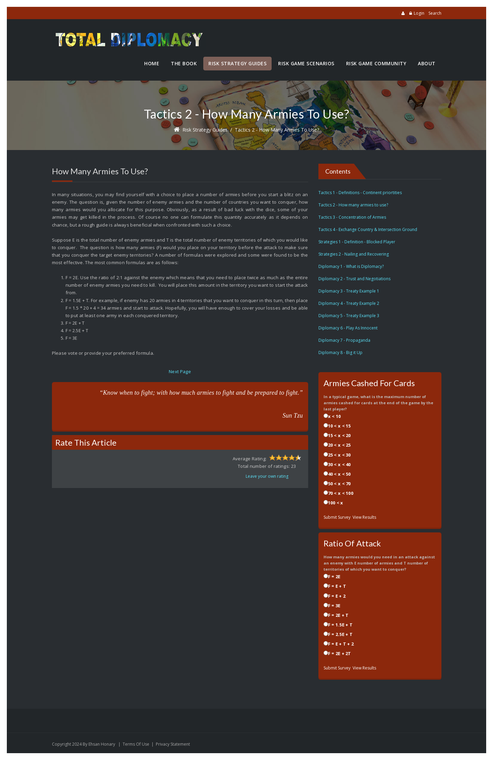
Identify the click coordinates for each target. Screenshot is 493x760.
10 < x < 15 (339, 426)
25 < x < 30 (339, 455)
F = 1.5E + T (340, 625)
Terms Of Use (136, 744)
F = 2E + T (338, 615)
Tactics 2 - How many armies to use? (277, 129)
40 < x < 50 (339, 474)
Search (434, 13)
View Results (364, 517)
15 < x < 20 (339, 435)
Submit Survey (337, 517)
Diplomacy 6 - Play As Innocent (348, 328)
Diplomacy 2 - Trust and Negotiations (354, 279)
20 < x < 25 (339, 445)
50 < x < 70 (339, 483)
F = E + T (337, 586)
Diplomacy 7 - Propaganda (344, 340)
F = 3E (334, 605)
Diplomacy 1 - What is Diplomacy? (351, 266)
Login (419, 13)
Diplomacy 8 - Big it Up (340, 352)
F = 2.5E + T (340, 634)
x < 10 (334, 416)
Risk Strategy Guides (205, 129)
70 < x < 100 (341, 493)
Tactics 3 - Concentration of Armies (352, 217)
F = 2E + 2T (339, 653)
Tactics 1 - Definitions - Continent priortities (360, 192)
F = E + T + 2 (341, 644)
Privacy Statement (173, 744)
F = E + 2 (337, 596)
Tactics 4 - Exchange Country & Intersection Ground (367, 229)
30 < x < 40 (339, 464)
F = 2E (334, 576)
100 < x (335, 503)
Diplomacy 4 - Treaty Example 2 (348, 303)
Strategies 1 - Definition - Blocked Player (356, 242)
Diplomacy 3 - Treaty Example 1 (348, 291)
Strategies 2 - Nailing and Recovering (353, 254)
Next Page (180, 371)
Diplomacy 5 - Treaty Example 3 (348, 315)
